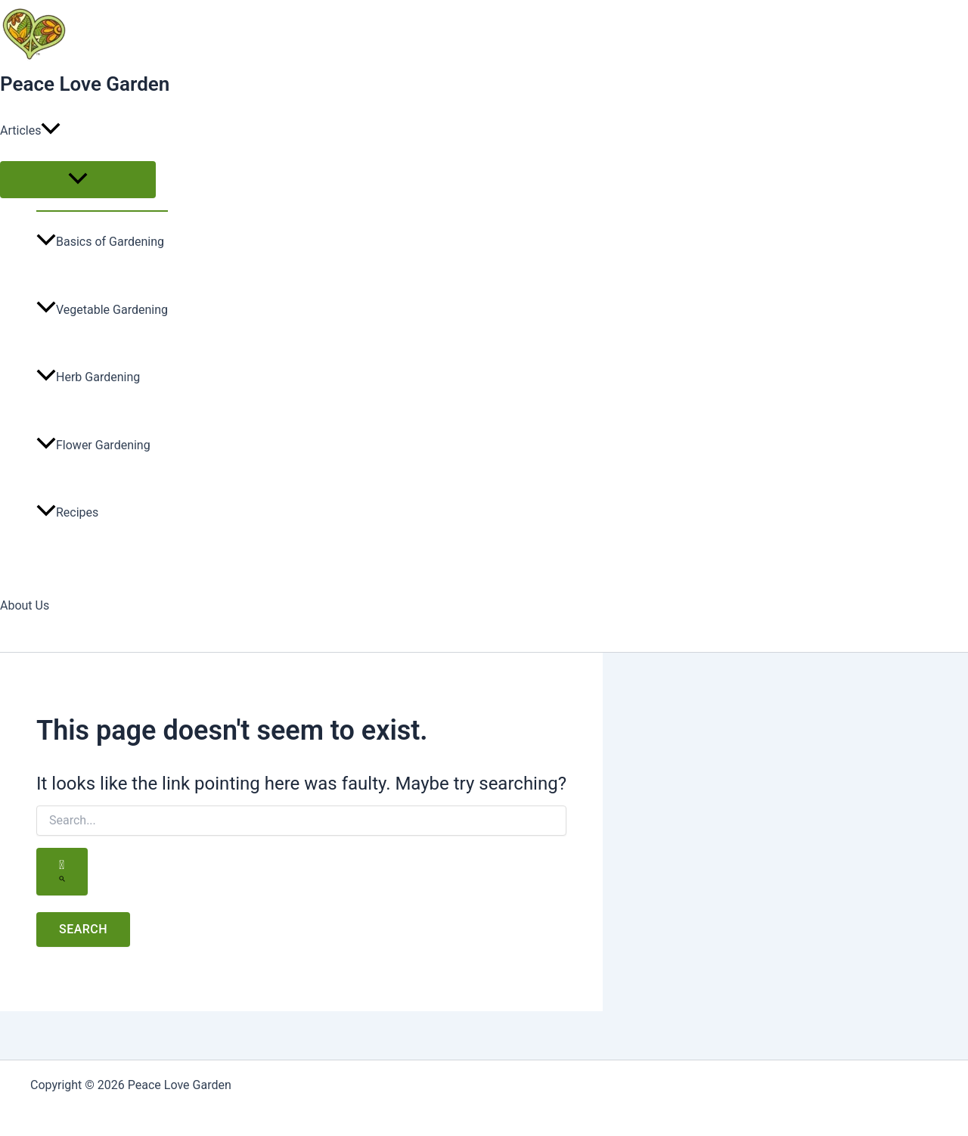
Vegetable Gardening (102, 310)
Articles (30, 131)
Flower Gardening (93, 445)
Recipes (67, 512)
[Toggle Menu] (78, 179)
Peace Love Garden (84, 84)
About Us (24, 605)
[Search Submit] (62, 872)
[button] (50, 131)
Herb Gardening (88, 377)
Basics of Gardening (100, 241)
